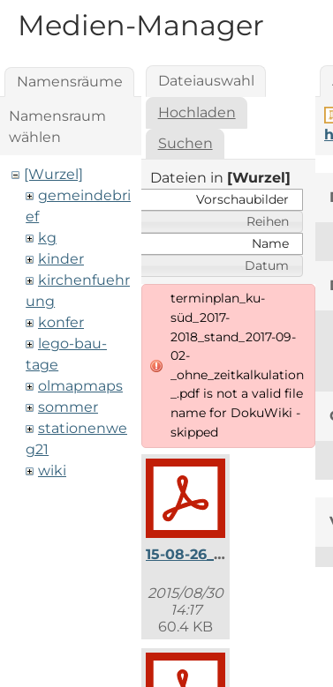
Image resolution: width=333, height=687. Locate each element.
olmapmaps (80, 385)
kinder (61, 258)
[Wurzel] (53, 174)
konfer (61, 322)
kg (47, 237)
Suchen (185, 143)
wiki (52, 470)
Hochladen (197, 112)
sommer (68, 407)
